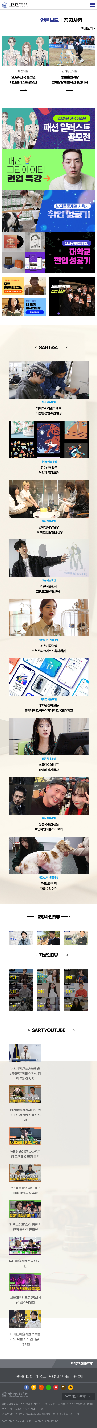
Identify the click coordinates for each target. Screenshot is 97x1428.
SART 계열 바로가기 (76, 1396)
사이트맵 (77, 1376)
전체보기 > (88, 28)
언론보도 (49, 20)
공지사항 (73, 20)
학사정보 (40, 1376)
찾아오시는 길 (24, 1376)
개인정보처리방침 (59, 1376)
